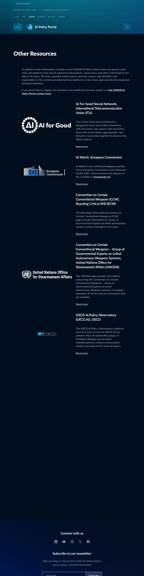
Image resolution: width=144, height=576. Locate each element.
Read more (82, 146)
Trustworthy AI (101, 176)
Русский (51, 16)
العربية (16, 16)
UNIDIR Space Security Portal (55, 10)
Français (41, 16)
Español (61, 16)
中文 (24, 16)
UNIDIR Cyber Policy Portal (25, 10)
